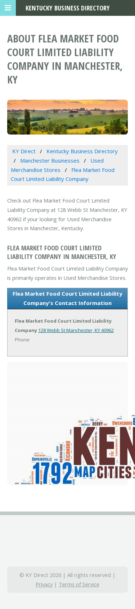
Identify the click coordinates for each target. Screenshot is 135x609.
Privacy (44, 584)
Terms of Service (79, 584)
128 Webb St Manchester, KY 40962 (76, 330)
